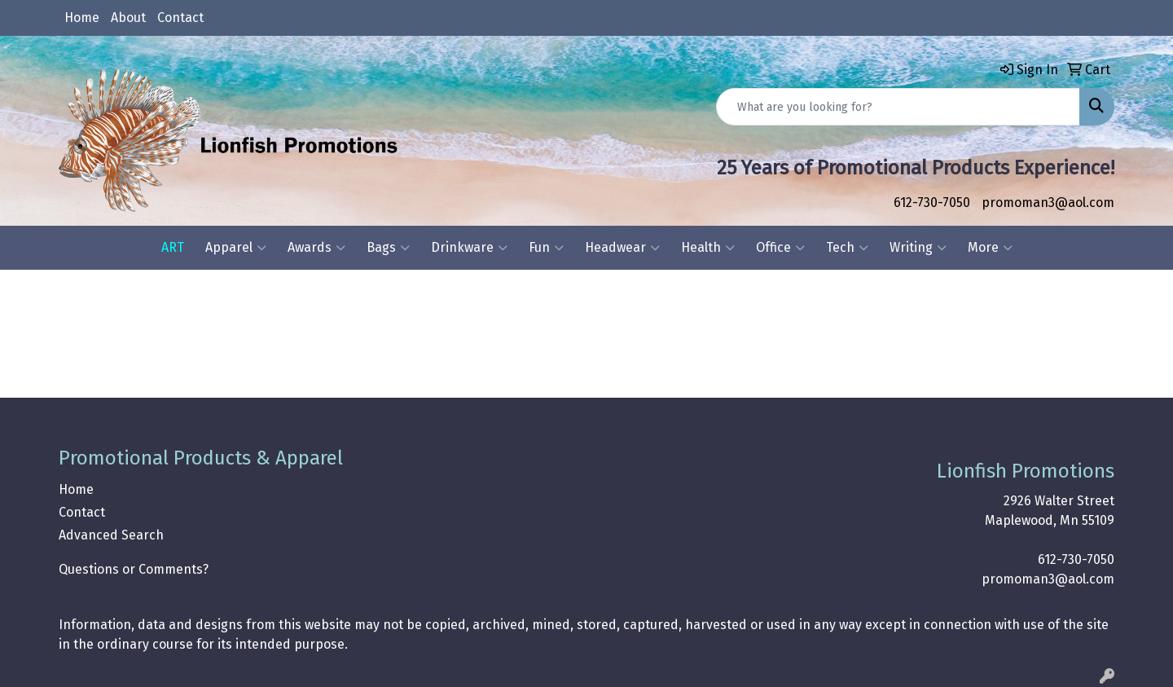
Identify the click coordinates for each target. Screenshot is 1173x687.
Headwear (622, 248)
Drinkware (469, 248)
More (990, 248)
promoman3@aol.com (1048, 202)
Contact (180, 17)
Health (708, 248)
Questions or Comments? (134, 569)
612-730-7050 (932, 202)
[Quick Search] (898, 107)
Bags (388, 248)
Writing (918, 248)
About (128, 17)
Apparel (235, 248)
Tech (847, 248)
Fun (546, 248)
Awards (316, 248)
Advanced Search (111, 535)
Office (780, 248)
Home (81, 17)
